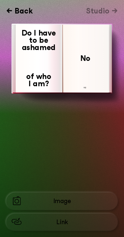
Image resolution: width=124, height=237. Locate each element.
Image (62, 201)
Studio (99, 10)
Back (24, 10)
